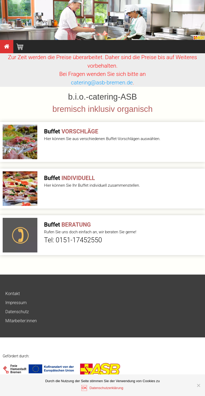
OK (84, 388)
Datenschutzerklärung (106, 388)
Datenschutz (17, 311)
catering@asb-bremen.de (102, 82)
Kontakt (12, 293)
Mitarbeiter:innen (21, 320)
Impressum (16, 302)
